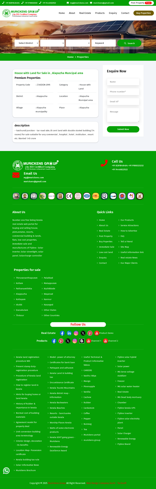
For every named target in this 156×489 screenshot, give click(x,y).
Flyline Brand (123, 444)
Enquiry (113, 13)
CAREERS (88, 370)
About (72, 13)
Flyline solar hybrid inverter (126, 359)
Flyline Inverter (124, 413)
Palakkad (48, 278)
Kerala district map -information (60, 395)
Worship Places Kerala (61, 422)
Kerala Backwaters (59, 402)
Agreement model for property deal (26, 424)
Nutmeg (88, 424)
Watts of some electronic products (62, 430)
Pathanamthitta (24, 288)
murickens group (92, 440)
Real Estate (85, 13)
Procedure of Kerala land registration (28, 377)
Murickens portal (92, 434)
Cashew (87, 397)
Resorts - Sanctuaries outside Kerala (60, 415)
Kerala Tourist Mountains (62, 388)
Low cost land (106, 252)
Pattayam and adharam (61, 368)
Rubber (87, 402)
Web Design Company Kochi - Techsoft (106, 483)
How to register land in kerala (27, 387)
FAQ (122, 236)
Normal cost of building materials (27, 415)
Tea (85, 429)
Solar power (123, 366)
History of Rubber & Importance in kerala (26, 405)
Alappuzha (21, 294)
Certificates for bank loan (62, 362)
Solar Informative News (27, 465)
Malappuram (50, 283)
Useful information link (132, 252)
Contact (125, 13)
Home (62, 13)
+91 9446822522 (49, 3)
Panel (120, 428)
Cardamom (89, 408)
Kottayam (21, 299)
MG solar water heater (128, 386)
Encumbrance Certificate (62, 382)
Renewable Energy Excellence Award (59, 448)
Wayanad (48, 294)
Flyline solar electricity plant (128, 420)
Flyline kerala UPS (126, 408)
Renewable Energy (126, 438)
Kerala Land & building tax (61, 375)
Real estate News (129, 257)
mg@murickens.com (79, 3)
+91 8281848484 (13, 3)
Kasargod (48, 304)
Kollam (19, 283)
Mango (87, 381)
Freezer (121, 381)
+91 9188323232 (31, 3)
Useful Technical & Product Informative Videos (94, 361)
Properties (83, 57)
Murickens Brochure (26, 470)
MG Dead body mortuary (129, 397)
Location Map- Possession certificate (28, 452)
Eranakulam (22, 310)
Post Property (141, 3)
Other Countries (52, 315)
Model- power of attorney (62, 357)
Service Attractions (130, 225)
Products (100, 13)
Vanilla (87, 392)
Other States (50, 310)
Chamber (121, 402)
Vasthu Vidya (90, 375)
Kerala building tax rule (27, 459)
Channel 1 (93, 341)
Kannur (47, 299)
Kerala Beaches (57, 408)
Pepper (87, 418)
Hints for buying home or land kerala (28, 396)
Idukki (19, 304)
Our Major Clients (129, 263)
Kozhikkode (49, 288)
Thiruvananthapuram (27, 278)
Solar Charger (124, 433)
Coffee (87, 413)
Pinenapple (89, 386)
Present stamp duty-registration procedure (27, 368)
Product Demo (103, 333)
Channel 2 (110, 341)
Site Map (125, 247)
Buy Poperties (143, 13)
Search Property (129, 44)
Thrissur (20, 315)
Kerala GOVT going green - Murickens (62, 439)
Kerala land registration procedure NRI (27, 359)
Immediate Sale (106, 247)
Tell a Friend (127, 241)
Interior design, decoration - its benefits (29, 443)
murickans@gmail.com (103, 3)
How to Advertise (129, 231)
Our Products (127, 220)
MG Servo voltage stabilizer (125, 373)
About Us (103, 225)
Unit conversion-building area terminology (28, 433)
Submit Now (123, 129)
